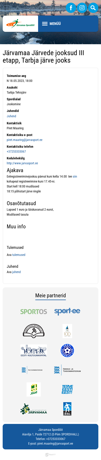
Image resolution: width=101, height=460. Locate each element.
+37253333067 (16, 151)
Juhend (11, 116)
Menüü (55, 24)
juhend (16, 272)
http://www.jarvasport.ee (22, 163)
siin (75, 176)
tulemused (18, 255)
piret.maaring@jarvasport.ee (24, 140)
